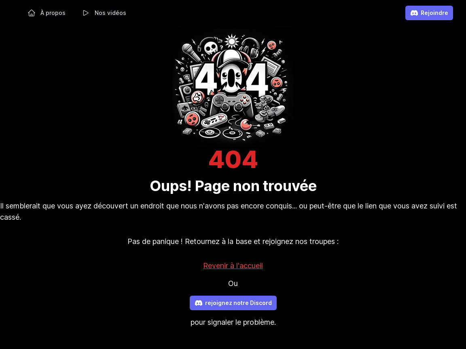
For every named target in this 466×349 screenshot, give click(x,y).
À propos (47, 13)
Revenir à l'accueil (233, 265)
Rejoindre (429, 13)
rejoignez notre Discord (233, 303)
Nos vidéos (104, 13)
